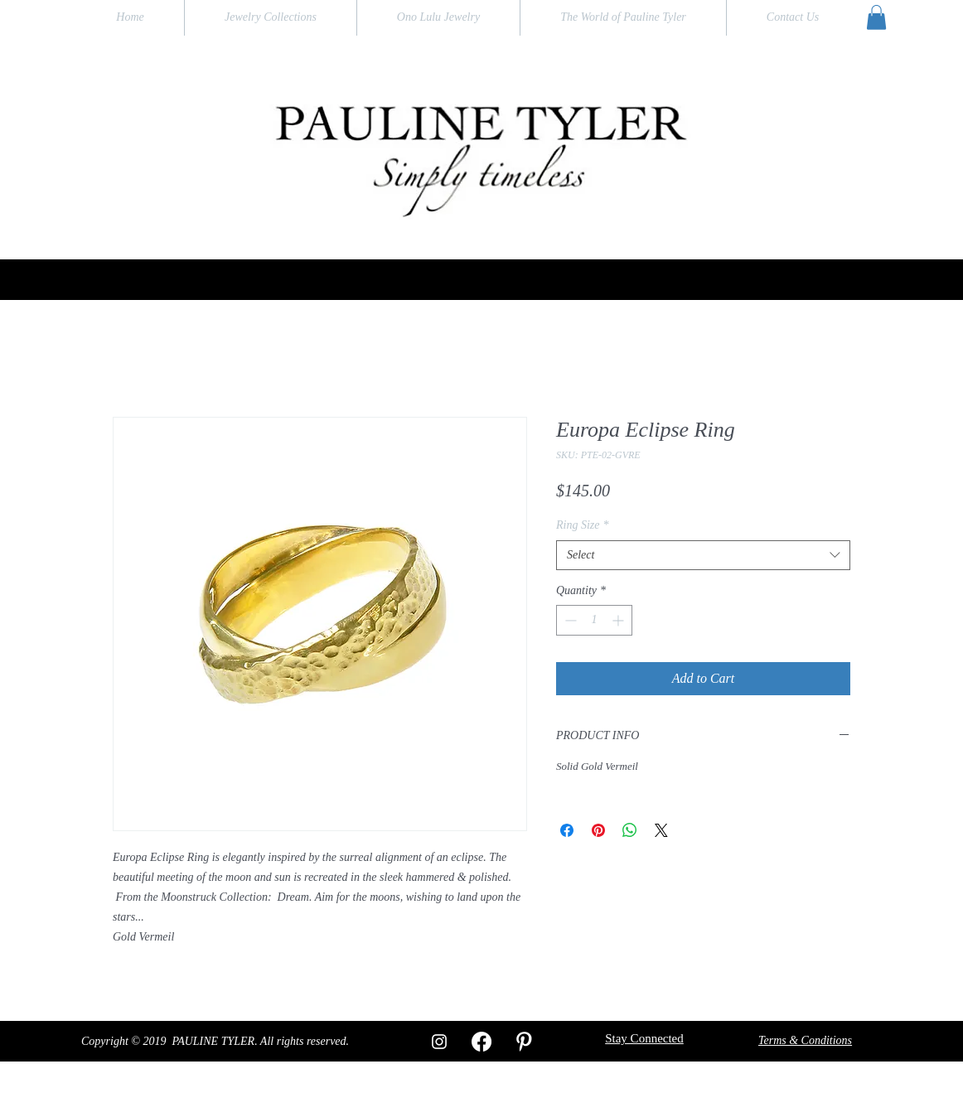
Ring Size (582, 525)
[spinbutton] (594, 620)
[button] (876, 17)
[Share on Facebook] (567, 830)
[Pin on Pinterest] (598, 830)
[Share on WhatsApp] (630, 830)
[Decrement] (569, 620)
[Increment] (619, 620)
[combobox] (703, 555)
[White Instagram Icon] (439, 1042)
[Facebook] (481, 1042)
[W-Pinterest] (524, 1042)
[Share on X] (661, 830)
